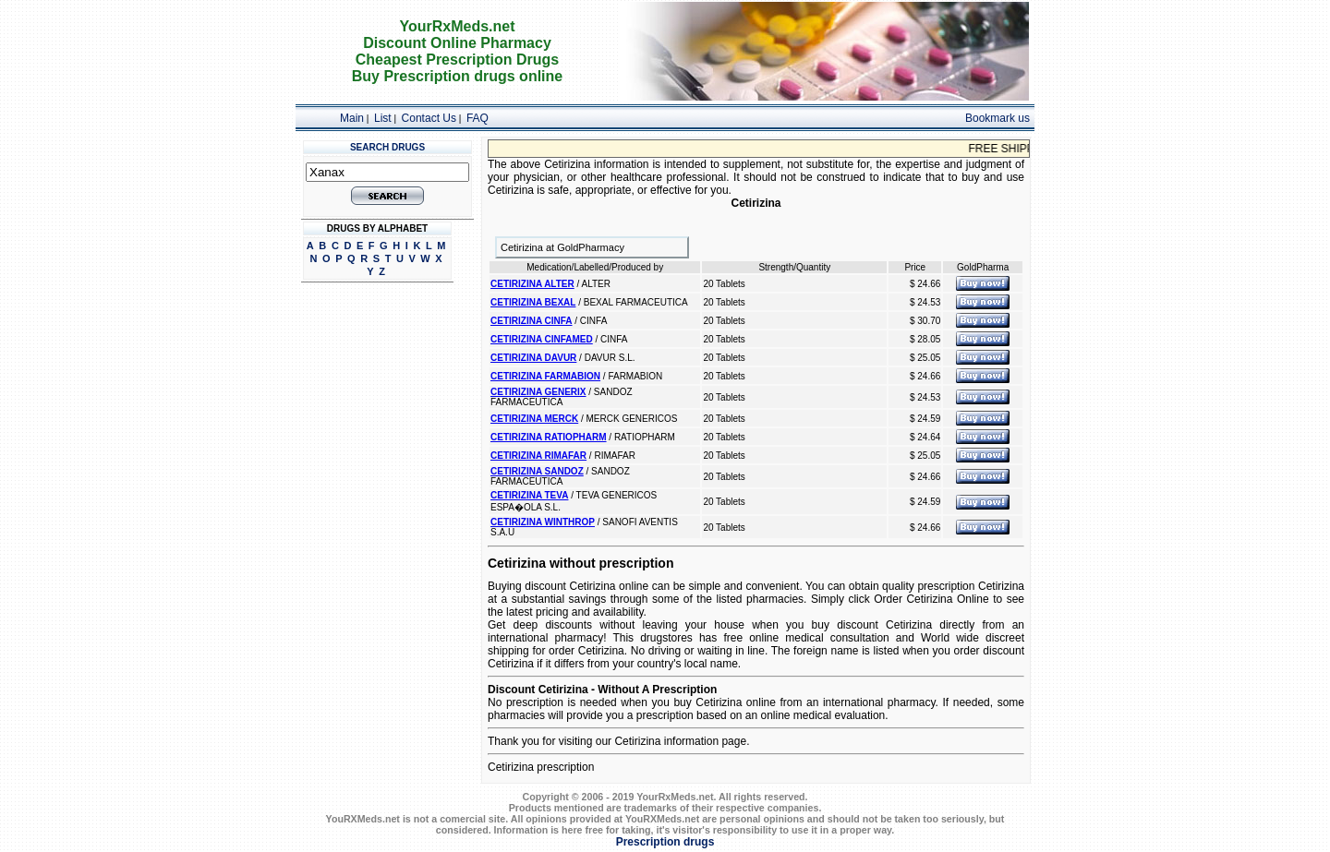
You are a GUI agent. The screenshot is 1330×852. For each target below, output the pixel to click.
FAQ (477, 118)
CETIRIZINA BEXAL (532, 302)
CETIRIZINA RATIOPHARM (548, 437)
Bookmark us (997, 118)
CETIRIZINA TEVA (529, 495)
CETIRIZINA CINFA (531, 321)
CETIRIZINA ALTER (532, 284)
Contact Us (429, 118)
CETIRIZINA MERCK (534, 419)
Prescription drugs (665, 841)
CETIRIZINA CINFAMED (541, 339)
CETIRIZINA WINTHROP (542, 522)
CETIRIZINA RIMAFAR (538, 455)
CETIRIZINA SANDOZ (537, 471)
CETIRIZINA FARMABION (545, 376)
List (383, 118)
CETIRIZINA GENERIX (538, 392)
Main (352, 118)
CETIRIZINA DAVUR (533, 358)
